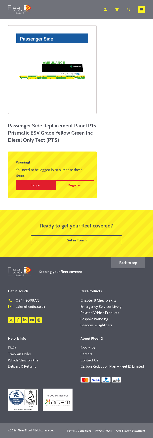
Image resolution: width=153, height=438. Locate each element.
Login (35, 185)
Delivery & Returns (22, 366)
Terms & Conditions (79, 430)
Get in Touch (77, 240)
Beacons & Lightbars (96, 325)
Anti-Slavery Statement (130, 430)
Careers (86, 354)
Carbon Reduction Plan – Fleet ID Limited (112, 366)
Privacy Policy (103, 430)
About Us (87, 348)
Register (74, 185)
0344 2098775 (23, 300)
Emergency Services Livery (101, 306)
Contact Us (89, 360)
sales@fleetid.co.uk (26, 306)
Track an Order (19, 354)
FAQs (12, 348)
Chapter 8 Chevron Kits (98, 300)
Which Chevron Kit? (23, 360)
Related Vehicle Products (99, 313)
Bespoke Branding (94, 319)
